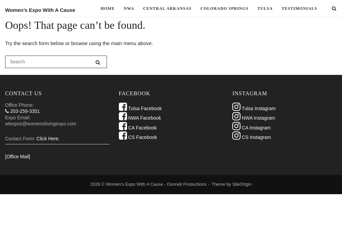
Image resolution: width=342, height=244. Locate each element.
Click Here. (48, 138)
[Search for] (56, 62)
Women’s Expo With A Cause (40, 10)
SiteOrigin (242, 184)
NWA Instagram (253, 118)
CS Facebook (138, 137)
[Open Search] (334, 9)
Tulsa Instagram (254, 108)
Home (108, 8)
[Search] (98, 62)
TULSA (265, 8)
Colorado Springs (224, 8)
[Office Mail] (17, 156)
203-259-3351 (22, 111)
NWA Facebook (140, 118)
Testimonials (299, 8)
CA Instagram (251, 127)
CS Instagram (251, 137)
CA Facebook (138, 127)
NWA (129, 8)
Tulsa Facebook (140, 108)
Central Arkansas (167, 8)
